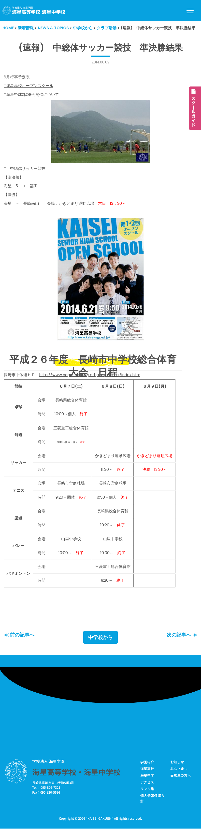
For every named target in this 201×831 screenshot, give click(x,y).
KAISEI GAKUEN (99, 819)
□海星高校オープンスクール (28, 86)
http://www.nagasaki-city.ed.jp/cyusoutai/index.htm (89, 375)
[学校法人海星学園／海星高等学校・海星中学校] (34, 10)
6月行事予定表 (17, 77)
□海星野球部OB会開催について (31, 94)
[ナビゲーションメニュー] (190, 10)
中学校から (100, 638)
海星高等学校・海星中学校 (76, 773)
